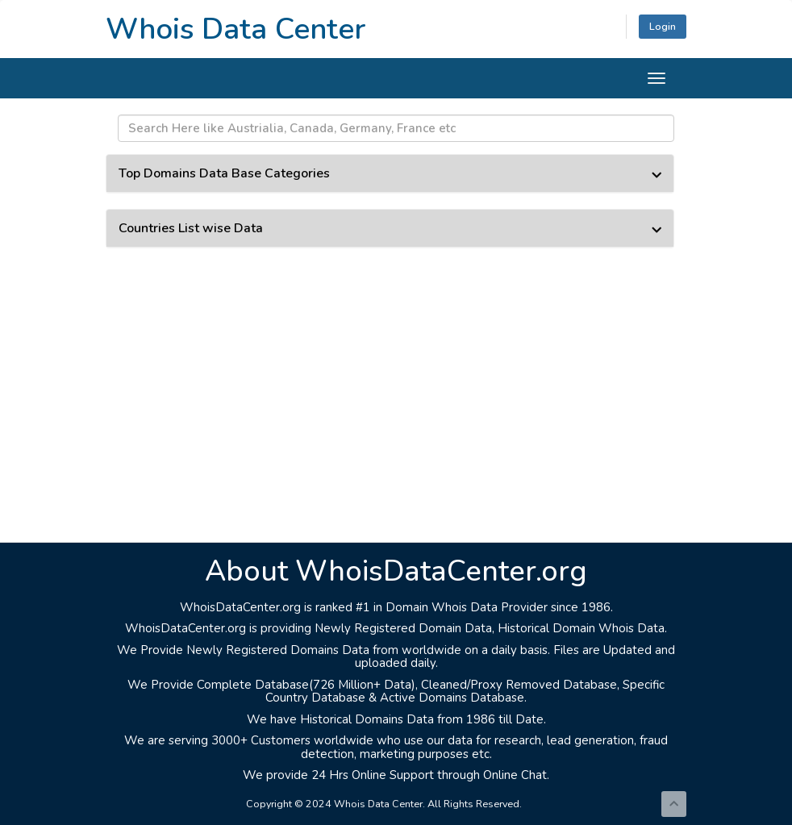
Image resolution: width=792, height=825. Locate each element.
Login (662, 26)
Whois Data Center (235, 29)
